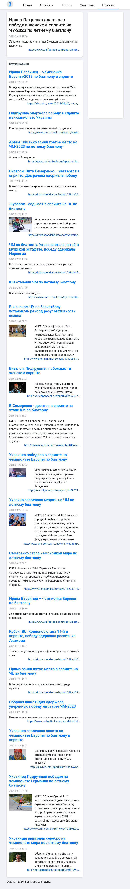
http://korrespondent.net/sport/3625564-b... (53, 396)
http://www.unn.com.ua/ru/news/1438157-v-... (52, 445)
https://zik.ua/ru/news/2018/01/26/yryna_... (53, 103)
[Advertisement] (105, 65)
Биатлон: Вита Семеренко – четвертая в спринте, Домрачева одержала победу (44, 173)
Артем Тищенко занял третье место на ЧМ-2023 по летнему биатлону (43, 144)
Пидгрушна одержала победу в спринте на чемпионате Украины (44, 115)
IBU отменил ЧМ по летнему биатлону (42, 282)
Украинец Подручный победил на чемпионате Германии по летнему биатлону (39, 781)
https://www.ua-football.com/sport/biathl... (54, 49)
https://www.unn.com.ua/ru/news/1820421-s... (52, 588)
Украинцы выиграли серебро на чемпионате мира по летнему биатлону (43, 840)
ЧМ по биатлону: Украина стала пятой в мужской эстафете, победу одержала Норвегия (44, 249)
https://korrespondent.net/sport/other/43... (54, 272)
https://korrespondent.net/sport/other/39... (54, 194)
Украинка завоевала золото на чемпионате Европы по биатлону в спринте (39, 735)
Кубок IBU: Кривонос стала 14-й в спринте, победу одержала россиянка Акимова (42, 636)
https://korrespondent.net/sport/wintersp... (54, 235)
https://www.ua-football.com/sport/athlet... (54, 161)
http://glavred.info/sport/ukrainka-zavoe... (55, 767)
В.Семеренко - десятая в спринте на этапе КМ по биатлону (41, 408)
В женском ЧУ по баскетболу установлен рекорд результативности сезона (42, 311)
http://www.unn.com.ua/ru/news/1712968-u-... (52, 358)
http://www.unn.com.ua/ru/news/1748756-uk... (52, 543)
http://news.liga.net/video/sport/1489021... (54, 490)
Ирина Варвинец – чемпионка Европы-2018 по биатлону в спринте (41, 74)
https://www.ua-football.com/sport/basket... (53, 721)
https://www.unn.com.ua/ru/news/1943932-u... (51, 828)
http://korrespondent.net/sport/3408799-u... (53, 869)
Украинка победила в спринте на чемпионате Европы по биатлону (38, 457)
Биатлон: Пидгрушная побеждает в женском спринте (40, 370)
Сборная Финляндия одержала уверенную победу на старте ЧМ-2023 (42, 704)
